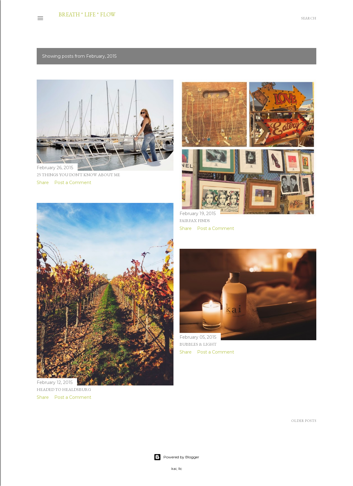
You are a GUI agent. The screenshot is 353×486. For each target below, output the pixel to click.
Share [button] (43, 182)
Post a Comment (72, 182)
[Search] (308, 18)
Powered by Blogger (176, 457)
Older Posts (303, 420)
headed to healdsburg (64, 389)
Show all (298, 56)
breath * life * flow (87, 14)
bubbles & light (198, 344)
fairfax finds (195, 220)
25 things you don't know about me (78, 174)
